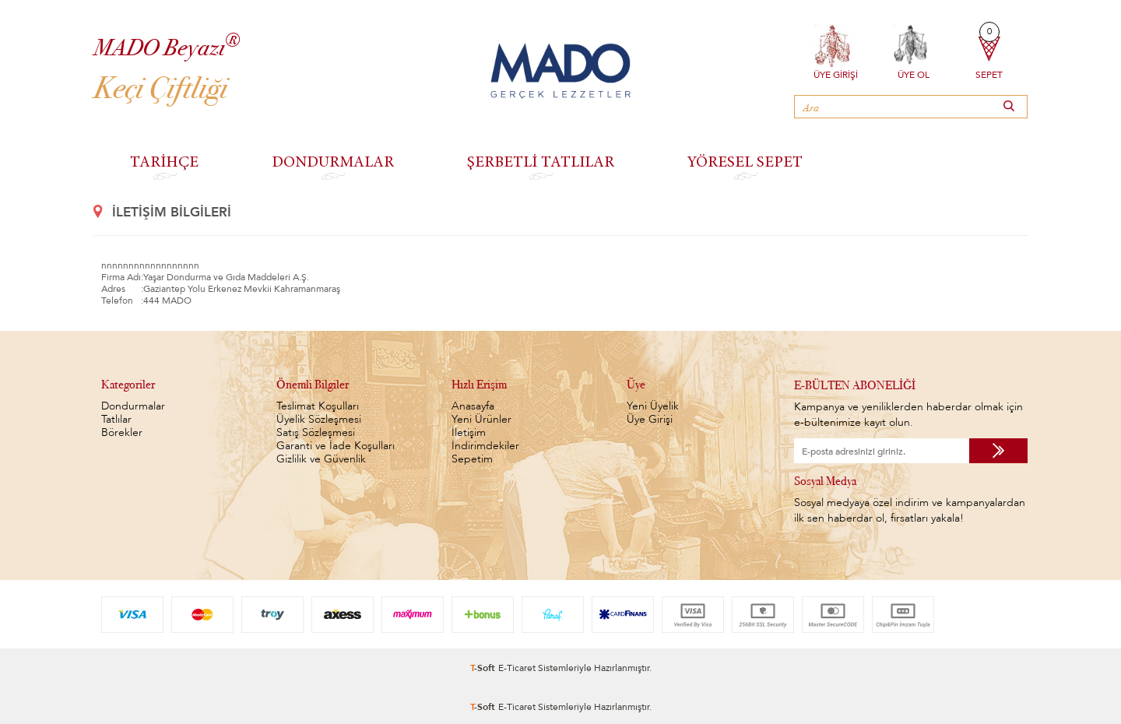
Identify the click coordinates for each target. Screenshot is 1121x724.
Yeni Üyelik (653, 406)
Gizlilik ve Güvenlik (321, 459)
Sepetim (472, 459)
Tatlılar (116, 419)
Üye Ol (913, 73)
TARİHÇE (164, 160)
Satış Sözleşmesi (315, 432)
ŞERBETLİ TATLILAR (540, 160)
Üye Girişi (836, 73)
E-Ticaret (517, 665)
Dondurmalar (133, 406)
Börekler (121, 432)
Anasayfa (473, 406)
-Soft (484, 665)
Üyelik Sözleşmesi (318, 419)
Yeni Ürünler (481, 419)
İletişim (469, 432)
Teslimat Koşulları (317, 406)
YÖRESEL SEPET (745, 160)
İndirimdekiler (485, 445)
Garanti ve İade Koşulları (335, 445)
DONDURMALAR (333, 160)
